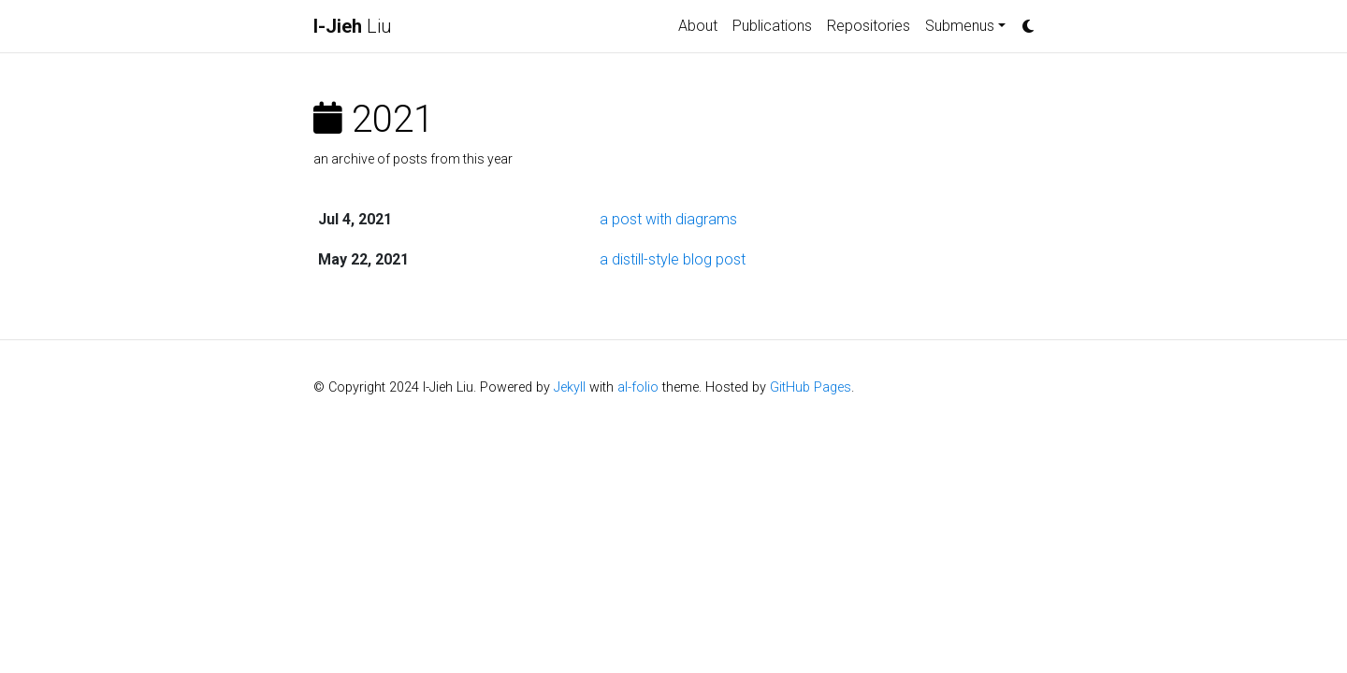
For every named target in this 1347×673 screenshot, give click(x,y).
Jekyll (570, 387)
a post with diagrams (668, 219)
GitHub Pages (810, 387)
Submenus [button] (959, 26)
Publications (772, 26)
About (697, 26)
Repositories (868, 26)
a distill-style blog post (673, 259)
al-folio (638, 387)
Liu (352, 26)
